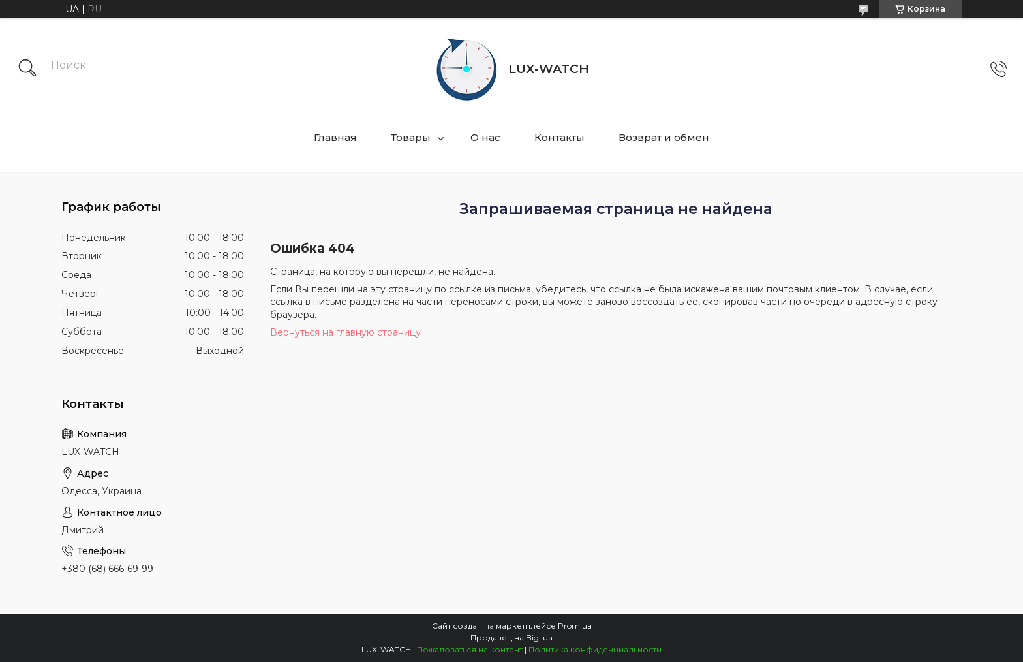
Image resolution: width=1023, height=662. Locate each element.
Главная (335, 137)
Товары (411, 137)
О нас (485, 137)
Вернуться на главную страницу (345, 332)
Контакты (559, 137)
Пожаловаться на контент (470, 649)
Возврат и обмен (663, 137)
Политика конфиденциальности (595, 649)
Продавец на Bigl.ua (511, 637)
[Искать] (27, 69)
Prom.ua (575, 626)
